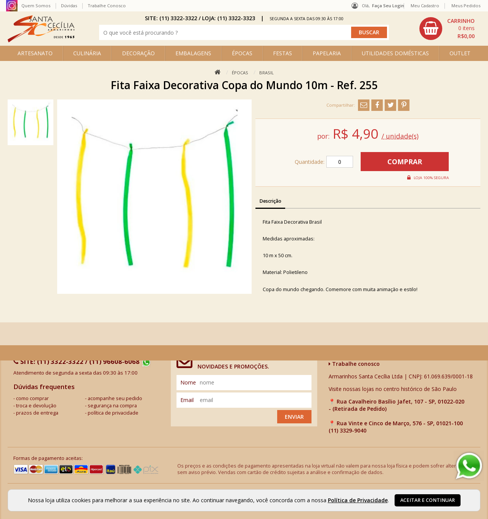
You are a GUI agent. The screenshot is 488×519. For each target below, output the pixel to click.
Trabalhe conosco (354, 363)
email (187, 400)
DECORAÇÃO (138, 53)
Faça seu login (388, 5)
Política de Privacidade (358, 500)
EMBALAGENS (193, 53)
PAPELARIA (327, 53)
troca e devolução (36, 405)
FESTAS (282, 53)
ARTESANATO (35, 53)
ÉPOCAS (242, 53)
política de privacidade (113, 413)
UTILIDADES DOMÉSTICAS (395, 53)
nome (188, 382)
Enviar (294, 416)
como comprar (32, 398)
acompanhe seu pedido (115, 398)
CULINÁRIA (87, 53)
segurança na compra (112, 405)
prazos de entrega (37, 413)
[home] (41, 40)
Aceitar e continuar (427, 500)
